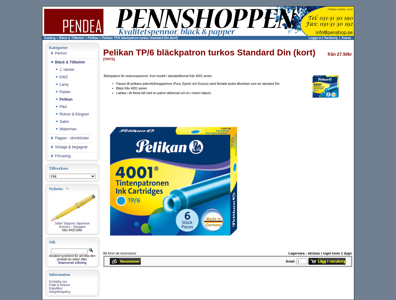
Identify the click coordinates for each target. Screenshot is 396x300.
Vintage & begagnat (69, 147)
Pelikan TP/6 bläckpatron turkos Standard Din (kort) (140, 38)
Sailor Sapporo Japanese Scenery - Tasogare (72, 225)
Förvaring (61, 156)
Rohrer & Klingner (72, 114)
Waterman (66, 129)
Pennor (59, 53)
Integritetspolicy (60, 291)
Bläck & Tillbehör (71, 38)
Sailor (62, 122)
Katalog (50, 38)
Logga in (314, 38)
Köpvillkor (55, 288)
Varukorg (330, 38)
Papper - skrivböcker (70, 138)
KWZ (61, 77)
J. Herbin (65, 69)
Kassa (346, 38)
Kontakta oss (58, 281)
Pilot (61, 107)
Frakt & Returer (59, 285)
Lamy (62, 84)
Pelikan (93, 38)
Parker (63, 92)
